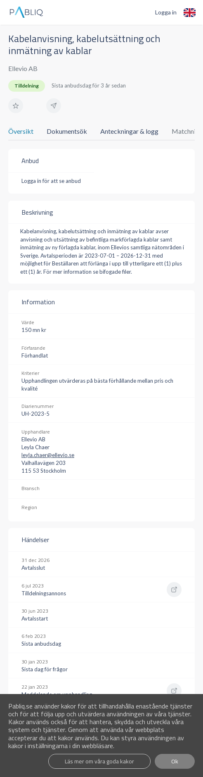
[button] (15, 105)
